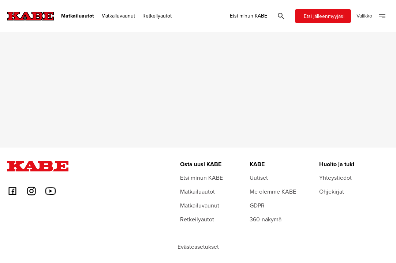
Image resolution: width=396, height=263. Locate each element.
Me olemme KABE (273, 191)
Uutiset (259, 178)
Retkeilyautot (157, 15)
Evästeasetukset (198, 247)
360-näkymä (265, 219)
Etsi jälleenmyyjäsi (324, 16)
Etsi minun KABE (248, 15)
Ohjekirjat (331, 191)
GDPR (257, 205)
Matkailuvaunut (118, 15)
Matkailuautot (77, 15)
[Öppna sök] (281, 16)
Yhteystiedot (335, 178)
